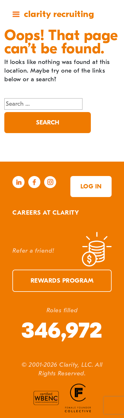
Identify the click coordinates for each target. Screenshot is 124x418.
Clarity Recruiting (59, 14)
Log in (91, 186)
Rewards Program (62, 280)
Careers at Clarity (45, 212)
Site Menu (16, 14)
